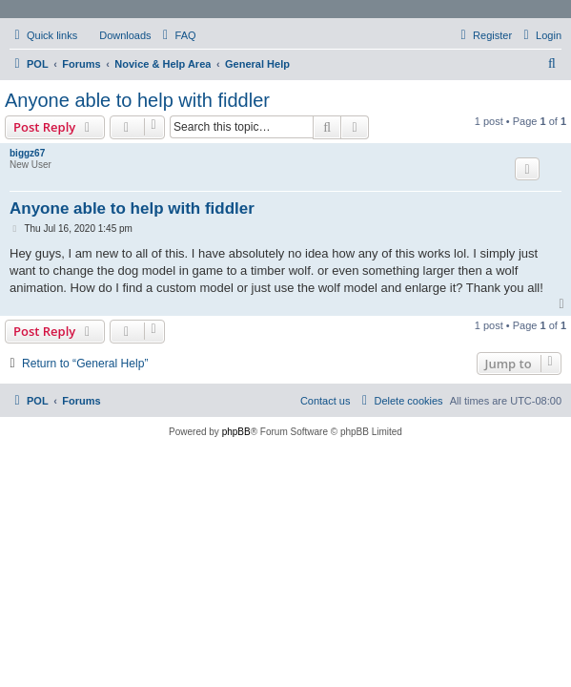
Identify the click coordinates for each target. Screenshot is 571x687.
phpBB (236, 432)
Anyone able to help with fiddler (137, 100)
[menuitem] (116, 35)
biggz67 (27, 153)
